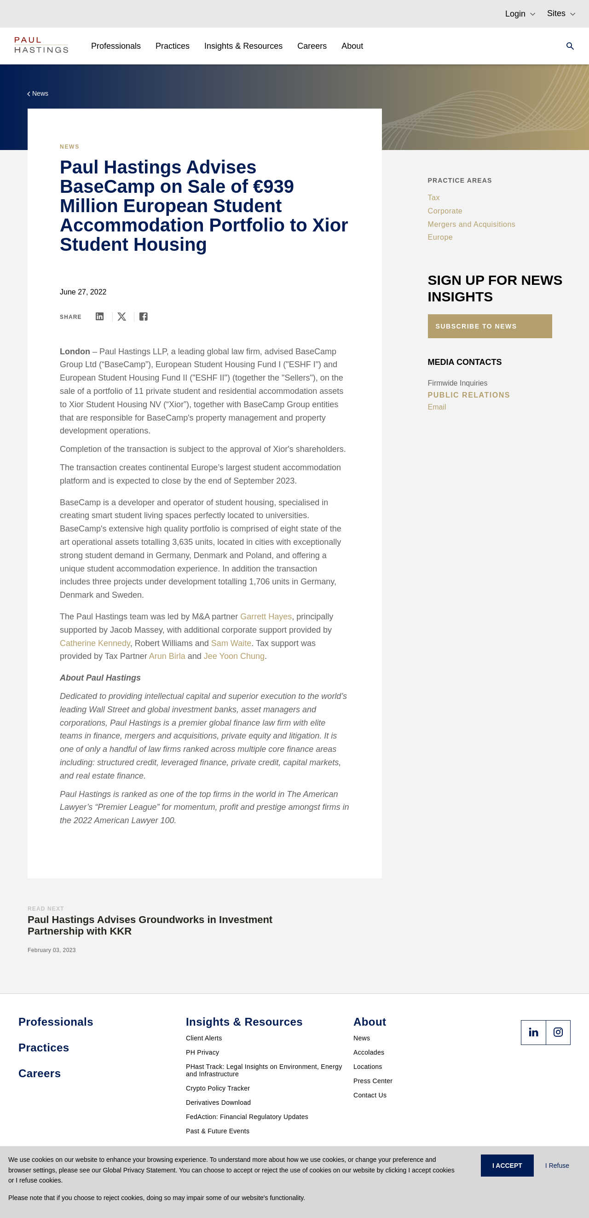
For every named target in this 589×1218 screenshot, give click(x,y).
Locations (367, 1066)
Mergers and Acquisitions (472, 224)
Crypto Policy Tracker (218, 1088)
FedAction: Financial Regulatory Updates (247, 1116)
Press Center (373, 1081)
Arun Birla (167, 656)
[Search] (567, 46)
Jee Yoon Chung (234, 656)
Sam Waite (231, 643)
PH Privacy (202, 1052)
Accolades (368, 1052)
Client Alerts (204, 1038)
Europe (440, 237)
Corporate (445, 211)
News (361, 1038)
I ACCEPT (507, 1165)
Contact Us (370, 1095)
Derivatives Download (218, 1102)
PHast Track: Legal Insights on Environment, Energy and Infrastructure (264, 1070)
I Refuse (557, 1165)
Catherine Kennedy (95, 643)
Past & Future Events (217, 1131)
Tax (434, 198)
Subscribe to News (476, 326)
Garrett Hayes (266, 616)
